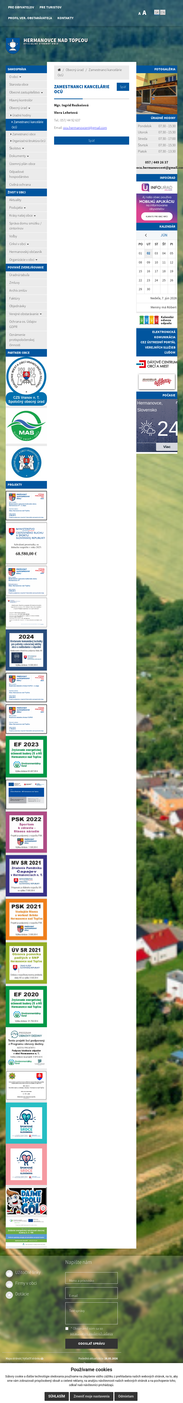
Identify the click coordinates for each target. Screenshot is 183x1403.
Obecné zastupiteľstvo (26, 92)
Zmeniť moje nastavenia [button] (92, 1396)
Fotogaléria (164, 69)
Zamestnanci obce (23, 134)
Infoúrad (167, 177)
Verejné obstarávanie (25, 314)
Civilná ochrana (20, 184)
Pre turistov (50, 7)
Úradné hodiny (20, 115)
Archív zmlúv (18, 290)
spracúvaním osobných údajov (91, 1333)
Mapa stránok (13, 1358)
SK (157, 12)
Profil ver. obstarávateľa (30, 18)
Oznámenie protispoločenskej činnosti (21, 340)
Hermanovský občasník (25, 252)
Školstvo (16, 148)
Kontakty (65, 18)
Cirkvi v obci (19, 244)
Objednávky (17, 306)
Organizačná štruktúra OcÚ (28, 141)
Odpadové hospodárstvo (19, 174)
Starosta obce (18, 84)
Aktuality (15, 200)
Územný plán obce (22, 164)
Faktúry (14, 298)
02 (148, 253)
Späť (123, 87)
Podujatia (17, 207)
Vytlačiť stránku (33, 1358)
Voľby (13, 236)
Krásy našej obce (22, 215)
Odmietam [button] (126, 1396)
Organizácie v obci (23, 259)
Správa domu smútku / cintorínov (25, 226)
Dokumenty (19, 156)
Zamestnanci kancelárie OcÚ (27, 124)
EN (163, 12)
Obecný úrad (19, 108)
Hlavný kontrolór (21, 100)
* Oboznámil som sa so (89, 1331)
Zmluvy (14, 282)
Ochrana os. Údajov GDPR (22, 324)
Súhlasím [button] (56, 1396)
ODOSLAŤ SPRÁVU (91, 1343)
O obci (15, 77)
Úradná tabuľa (19, 275)
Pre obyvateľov (21, 7)
